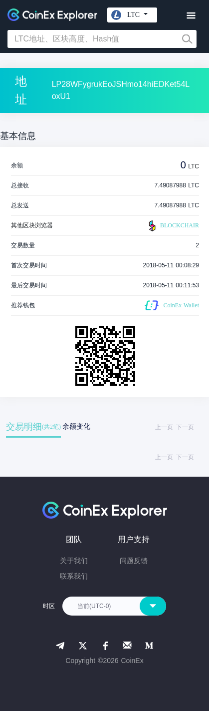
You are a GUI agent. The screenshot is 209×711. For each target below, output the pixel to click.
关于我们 (74, 561)
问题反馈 (134, 561)
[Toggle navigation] (191, 15)
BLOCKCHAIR (172, 226)
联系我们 (74, 576)
